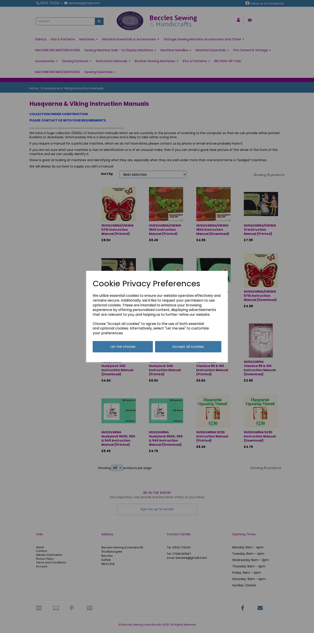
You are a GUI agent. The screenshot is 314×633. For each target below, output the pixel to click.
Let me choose (122, 346)
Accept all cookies (188, 346)
